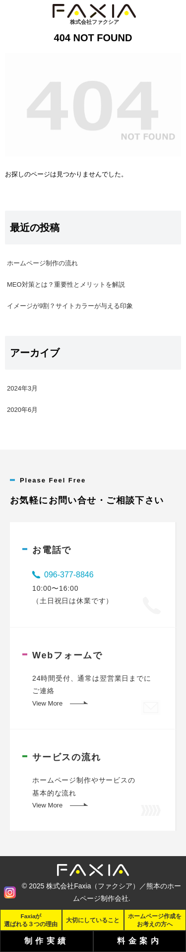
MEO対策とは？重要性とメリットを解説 (66, 284)
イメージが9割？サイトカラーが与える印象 (70, 306)
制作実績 (46, 941)
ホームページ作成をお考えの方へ (155, 920)
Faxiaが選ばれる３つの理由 (31, 920)
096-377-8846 (69, 574)
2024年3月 (22, 388)
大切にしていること (93, 920)
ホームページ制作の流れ (42, 263)
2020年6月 (22, 409)
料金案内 (139, 941)
